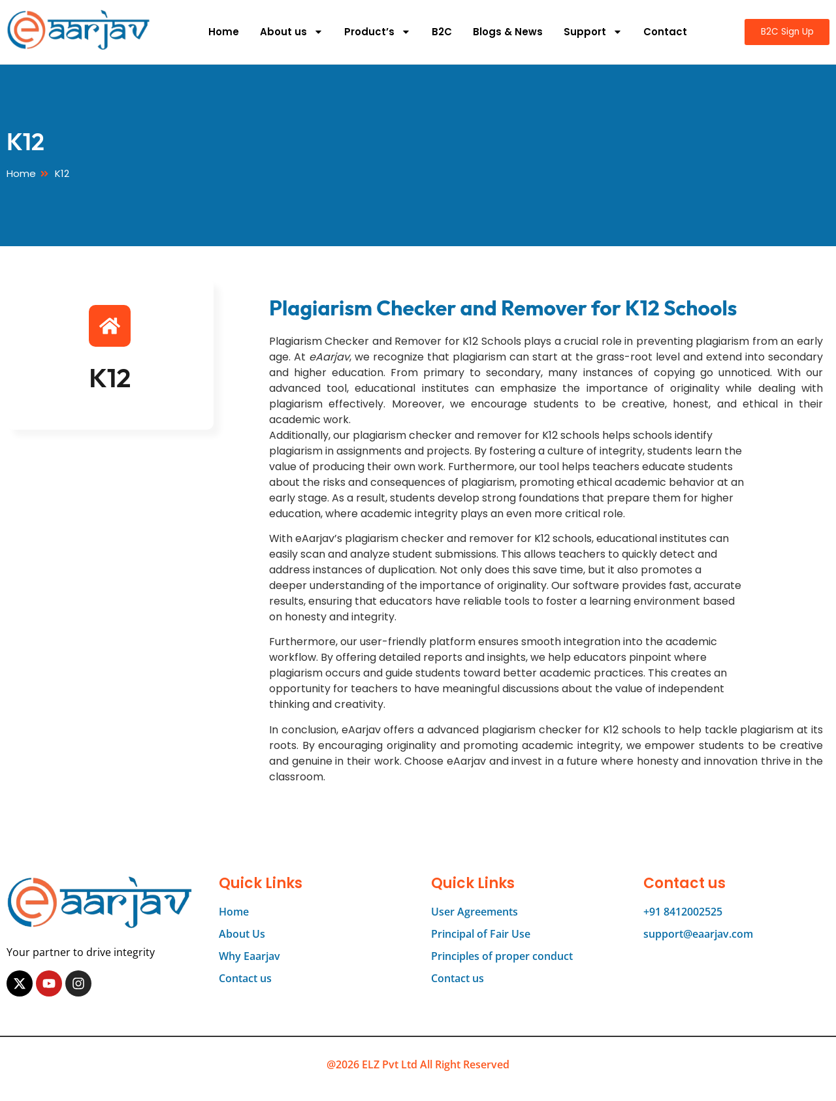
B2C (438, 32)
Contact (661, 32)
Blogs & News (504, 32)
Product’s (373, 31)
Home (219, 32)
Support (589, 31)
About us (287, 31)
